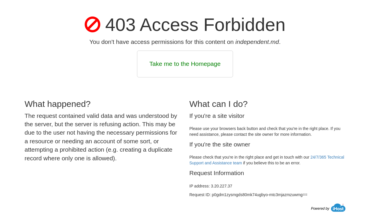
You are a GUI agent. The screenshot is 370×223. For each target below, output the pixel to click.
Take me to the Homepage (185, 63)
